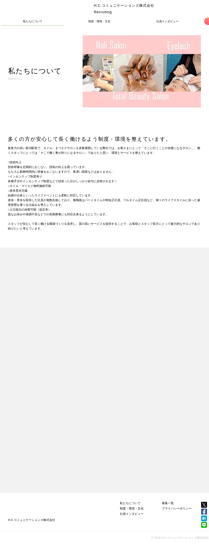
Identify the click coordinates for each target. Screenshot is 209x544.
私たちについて (32, 21)
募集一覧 (168, 503)
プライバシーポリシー (176, 508)
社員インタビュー (167, 21)
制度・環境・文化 (99, 21)
